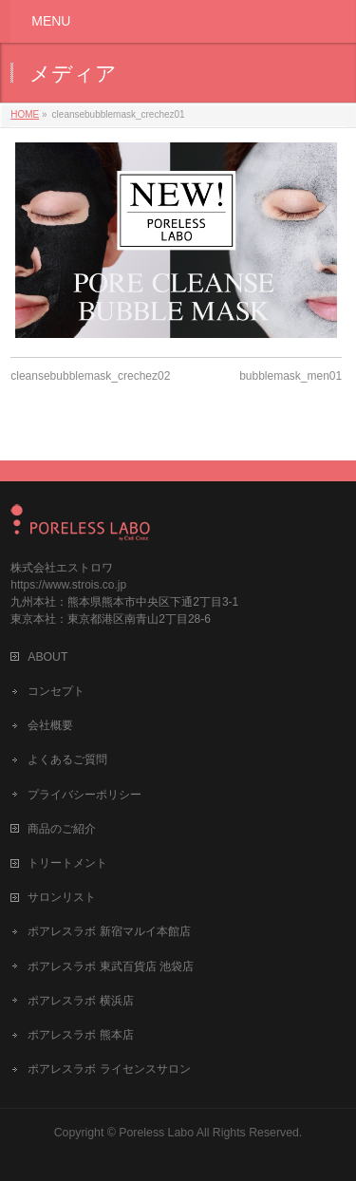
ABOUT (47, 657)
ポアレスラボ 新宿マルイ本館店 (109, 931)
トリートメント (67, 863)
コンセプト (56, 691)
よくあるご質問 (67, 759)
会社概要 (50, 725)
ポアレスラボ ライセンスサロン (109, 1069)
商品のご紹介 (62, 828)
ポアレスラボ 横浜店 (80, 1000)
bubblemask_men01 (290, 376)
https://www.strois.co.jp (68, 584)
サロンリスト (62, 897)
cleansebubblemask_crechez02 (90, 376)
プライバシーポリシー (84, 794)
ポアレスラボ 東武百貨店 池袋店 (111, 966)
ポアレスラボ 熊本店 (80, 1034)
